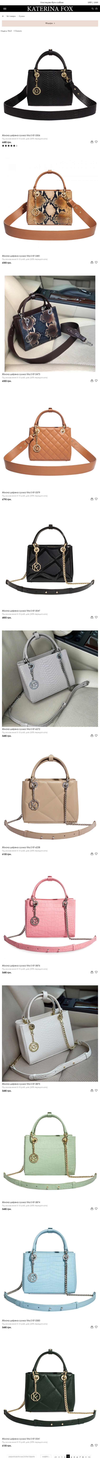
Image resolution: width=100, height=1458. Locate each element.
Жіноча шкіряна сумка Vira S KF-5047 (21, 610)
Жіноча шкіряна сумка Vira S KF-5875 (21, 1084)
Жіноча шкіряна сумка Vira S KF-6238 (21, 847)
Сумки (22, 16)
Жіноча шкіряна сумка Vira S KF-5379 (21, 492)
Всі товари (11, 16)
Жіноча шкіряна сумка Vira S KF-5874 (21, 1202)
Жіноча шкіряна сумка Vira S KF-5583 (21, 1320)
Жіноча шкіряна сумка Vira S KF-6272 (21, 729)
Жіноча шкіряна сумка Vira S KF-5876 (21, 965)
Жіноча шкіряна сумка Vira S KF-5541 (21, 1438)
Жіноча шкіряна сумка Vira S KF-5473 (21, 374)
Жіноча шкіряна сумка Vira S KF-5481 (21, 256)
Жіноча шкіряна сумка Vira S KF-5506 (21, 135)
